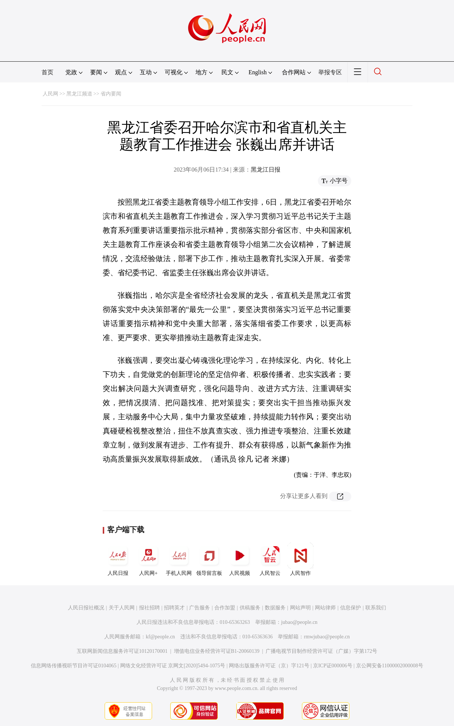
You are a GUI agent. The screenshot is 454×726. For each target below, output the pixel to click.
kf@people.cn (160, 636)
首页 (47, 72)
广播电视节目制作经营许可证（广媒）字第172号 (321, 651)
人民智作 (300, 559)
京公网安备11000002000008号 (389, 665)
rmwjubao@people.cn (327, 636)
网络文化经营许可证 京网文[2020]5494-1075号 (173, 665)
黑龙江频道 (79, 94)
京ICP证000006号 (332, 665)
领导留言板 (209, 559)
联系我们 (375, 608)
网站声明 (300, 608)
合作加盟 (224, 608)
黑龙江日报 (265, 169)
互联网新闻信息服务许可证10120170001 (122, 651)
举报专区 (330, 72)
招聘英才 (174, 608)
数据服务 (275, 608)
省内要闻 (111, 94)
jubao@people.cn (299, 622)
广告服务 (199, 608)
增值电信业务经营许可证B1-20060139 (217, 651)
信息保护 (350, 608)
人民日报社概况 (86, 608)
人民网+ (148, 559)
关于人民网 (122, 608)
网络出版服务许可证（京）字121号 (269, 665)
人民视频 (240, 559)
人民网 (50, 94)
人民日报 (118, 559)
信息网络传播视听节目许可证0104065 (73, 665)
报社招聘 (149, 608)
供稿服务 (250, 608)
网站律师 (325, 608)
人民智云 (270, 559)
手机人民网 (179, 559)
